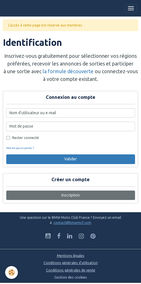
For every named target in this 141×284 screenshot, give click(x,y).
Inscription (70, 195)
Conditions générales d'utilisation (70, 263)
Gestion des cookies (70, 277)
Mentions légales (70, 256)
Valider (70, 159)
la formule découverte (68, 71)
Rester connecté (25, 138)
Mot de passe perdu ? (20, 148)
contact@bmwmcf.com (72, 222)
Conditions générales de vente (70, 270)
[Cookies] (11, 272)
